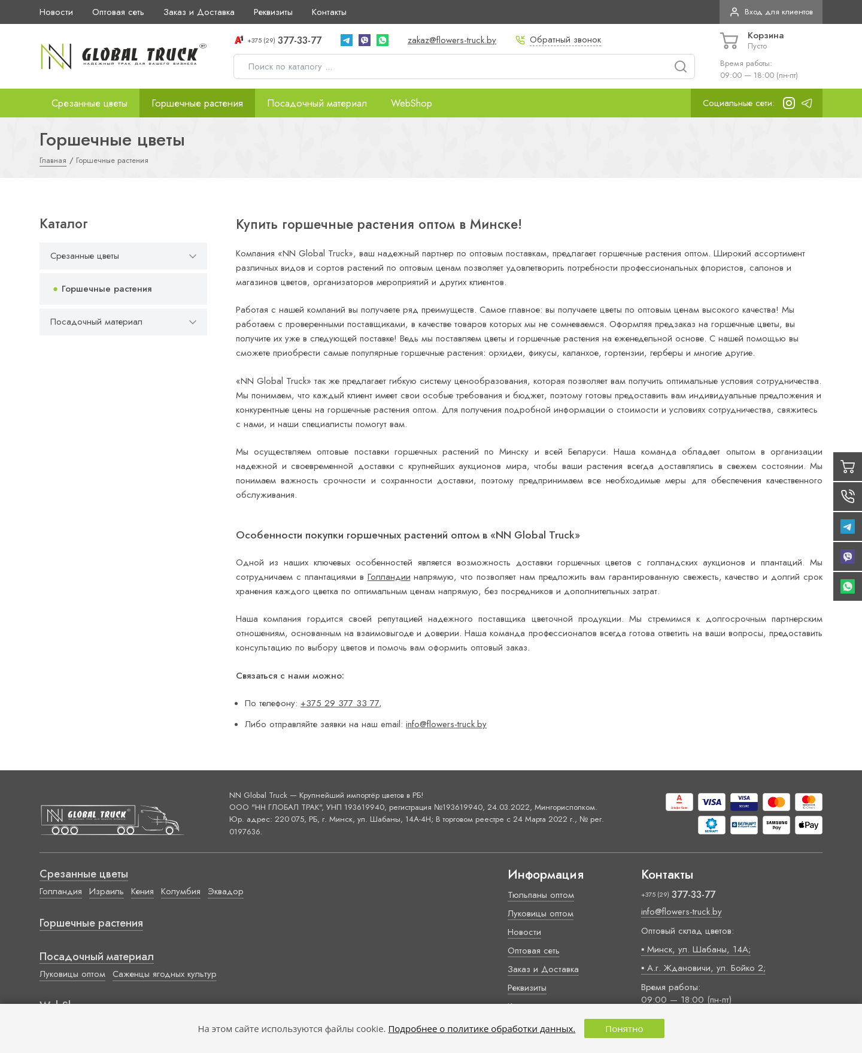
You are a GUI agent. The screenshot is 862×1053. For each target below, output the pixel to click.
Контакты (329, 12)
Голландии (389, 576)
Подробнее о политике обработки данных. (481, 1028)
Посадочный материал (317, 103)
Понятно (624, 1028)
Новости (56, 12)
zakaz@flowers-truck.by (452, 40)
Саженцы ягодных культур (165, 974)
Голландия (61, 891)
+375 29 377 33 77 (340, 703)
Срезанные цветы (89, 103)
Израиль (106, 891)
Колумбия (181, 891)
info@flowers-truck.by (446, 724)
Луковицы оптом (72, 974)
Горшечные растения (197, 103)
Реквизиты (273, 12)
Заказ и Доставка (199, 12)
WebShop (411, 103)
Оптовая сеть (118, 12)
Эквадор (226, 891)
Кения (142, 891)
